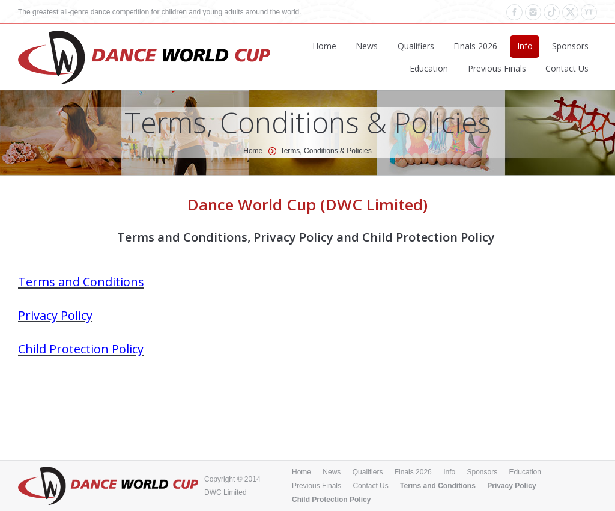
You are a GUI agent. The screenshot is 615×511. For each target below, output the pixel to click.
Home (252, 151)
